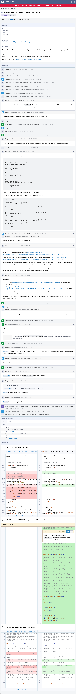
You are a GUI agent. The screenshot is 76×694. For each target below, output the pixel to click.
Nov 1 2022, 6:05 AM (26, 381)
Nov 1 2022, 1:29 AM (24, 371)
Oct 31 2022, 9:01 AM (36, 358)
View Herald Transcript (36, 73)
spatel (6, 38)
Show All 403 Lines (21, 516)
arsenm (7, 32)
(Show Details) (34, 96)
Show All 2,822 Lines (22, 451)
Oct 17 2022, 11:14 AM (41, 112)
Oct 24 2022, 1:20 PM (31, 139)
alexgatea (11, 19)
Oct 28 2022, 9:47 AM (36, 307)
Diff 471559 (26, 233)
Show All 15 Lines (21, 689)
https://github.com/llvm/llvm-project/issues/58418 (29, 59)
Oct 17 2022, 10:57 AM (45, 96)
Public (13, 15)
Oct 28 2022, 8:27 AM (24, 246)
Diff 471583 (26, 307)
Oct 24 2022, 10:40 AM (27, 131)
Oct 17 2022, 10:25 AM (28, 69)
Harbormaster (9, 124)
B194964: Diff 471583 (34, 320)
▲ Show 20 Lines (10, 516)
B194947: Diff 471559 (34, 303)
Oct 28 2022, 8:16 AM (40, 233)
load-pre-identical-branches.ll (17, 436)
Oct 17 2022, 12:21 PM (47, 124)
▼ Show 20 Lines (32, 451)
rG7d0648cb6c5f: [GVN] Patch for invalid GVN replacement (19, 42)
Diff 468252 (26, 93)
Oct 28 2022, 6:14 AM (34, 147)
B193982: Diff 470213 (34, 135)
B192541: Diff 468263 (34, 124)
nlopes (7, 36)
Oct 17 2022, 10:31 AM (37, 93)
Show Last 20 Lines (32, 516)
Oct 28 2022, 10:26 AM (47, 320)
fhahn (6, 30)
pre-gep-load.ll (13, 438)
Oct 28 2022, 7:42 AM (28, 151)
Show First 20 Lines (11, 451)
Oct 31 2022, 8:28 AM (26, 324)
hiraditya (22, 75)
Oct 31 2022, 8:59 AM (26, 347)
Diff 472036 (26, 358)
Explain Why (8, 408)
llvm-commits (24, 82)
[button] (74, 2)
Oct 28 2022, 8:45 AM (24, 275)
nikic (6, 34)
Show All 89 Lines (22, 631)
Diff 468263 (26, 112)
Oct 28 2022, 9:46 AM (46, 303)
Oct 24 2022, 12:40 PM (47, 135)
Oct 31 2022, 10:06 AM (47, 367)
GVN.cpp (11, 431)
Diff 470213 (26, 128)
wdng (21, 89)
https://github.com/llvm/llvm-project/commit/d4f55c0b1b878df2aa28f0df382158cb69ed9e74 (36, 282)
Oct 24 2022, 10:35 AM (37, 128)
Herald (6, 73)
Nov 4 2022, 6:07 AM (26, 397)
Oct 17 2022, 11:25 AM (45, 121)
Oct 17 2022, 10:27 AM (35, 86)
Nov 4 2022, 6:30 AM (18, 408)
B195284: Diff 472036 (34, 367)
